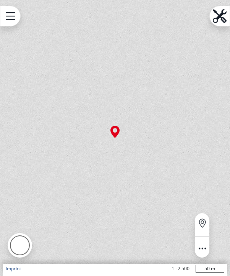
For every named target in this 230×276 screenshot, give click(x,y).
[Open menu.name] (10, 16)
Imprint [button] (13, 268)
